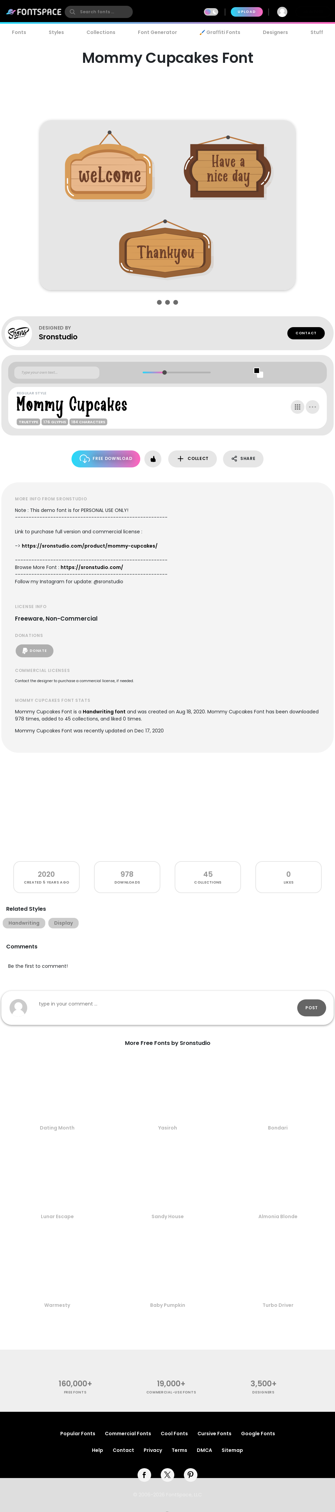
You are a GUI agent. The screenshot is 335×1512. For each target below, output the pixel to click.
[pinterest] (190, 1475)
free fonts (75, 1392)
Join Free (313, 11)
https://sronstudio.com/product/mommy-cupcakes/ (90, 545)
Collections (100, 32)
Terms (179, 1450)
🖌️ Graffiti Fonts (220, 32)
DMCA (204, 1450)
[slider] (164, 372)
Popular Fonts (77, 1433)
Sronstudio (58, 337)
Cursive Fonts (214, 1433)
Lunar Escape (57, 1216)
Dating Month (57, 1127)
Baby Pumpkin (167, 1305)
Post (311, 1008)
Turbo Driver (277, 1305)
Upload (247, 11)
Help (97, 1450)
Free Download (106, 459)
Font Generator (157, 32)
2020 (46, 874)
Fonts (19, 32)
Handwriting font (104, 711)
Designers (275, 32)
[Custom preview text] (56, 373)
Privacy (153, 1450)
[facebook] (144, 1475)
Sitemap (232, 1450)
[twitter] (167, 1475)
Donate (34, 651)
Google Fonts (258, 1433)
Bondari (278, 1127)
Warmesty (57, 1305)
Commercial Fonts (128, 1433)
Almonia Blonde (278, 1216)
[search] (99, 12)
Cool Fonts (174, 1433)
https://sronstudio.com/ (92, 567)
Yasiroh (167, 1127)
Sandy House (167, 1216)
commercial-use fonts (171, 1392)
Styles (56, 32)
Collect (192, 459)
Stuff (316, 32)
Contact (306, 333)
